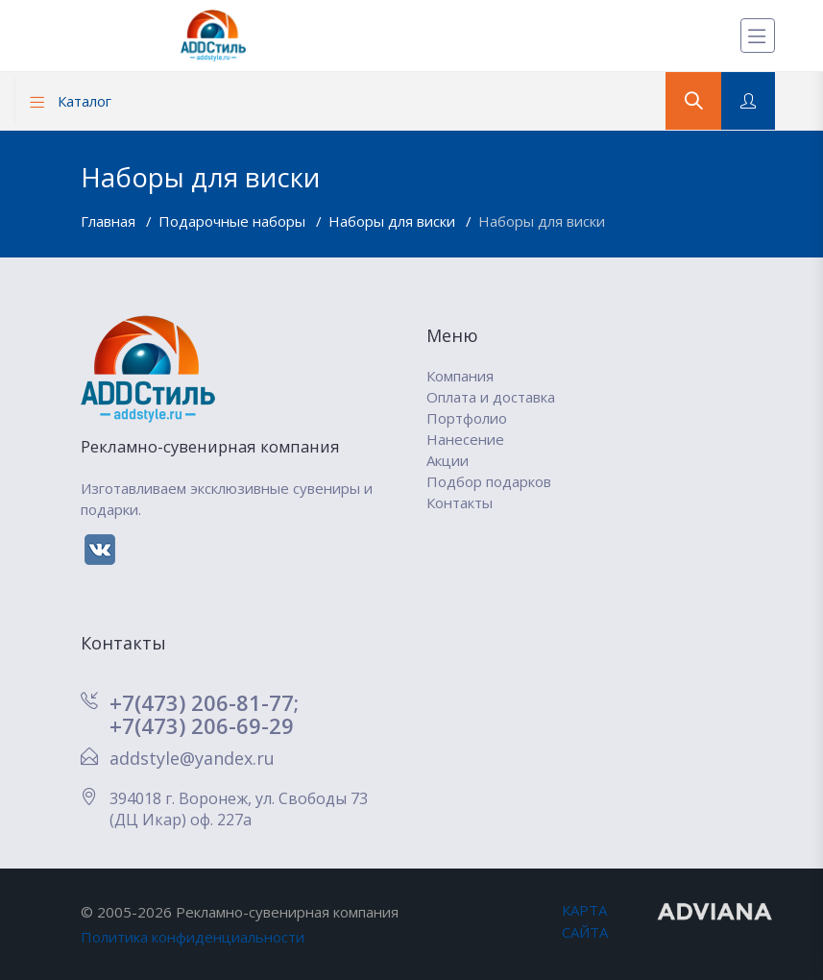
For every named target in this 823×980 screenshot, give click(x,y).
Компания (460, 375)
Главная (110, 221)
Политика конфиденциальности (192, 936)
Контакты (459, 502)
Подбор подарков (488, 481)
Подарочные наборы (233, 221)
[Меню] (757, 35)
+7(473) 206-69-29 (201, 725)
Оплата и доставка (490, 396)
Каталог (70, 100)
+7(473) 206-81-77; (204, 702)
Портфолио (466, 418)
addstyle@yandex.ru (192, 758)
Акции (447, 460)
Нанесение (465, 439)
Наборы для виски (393, 221)
